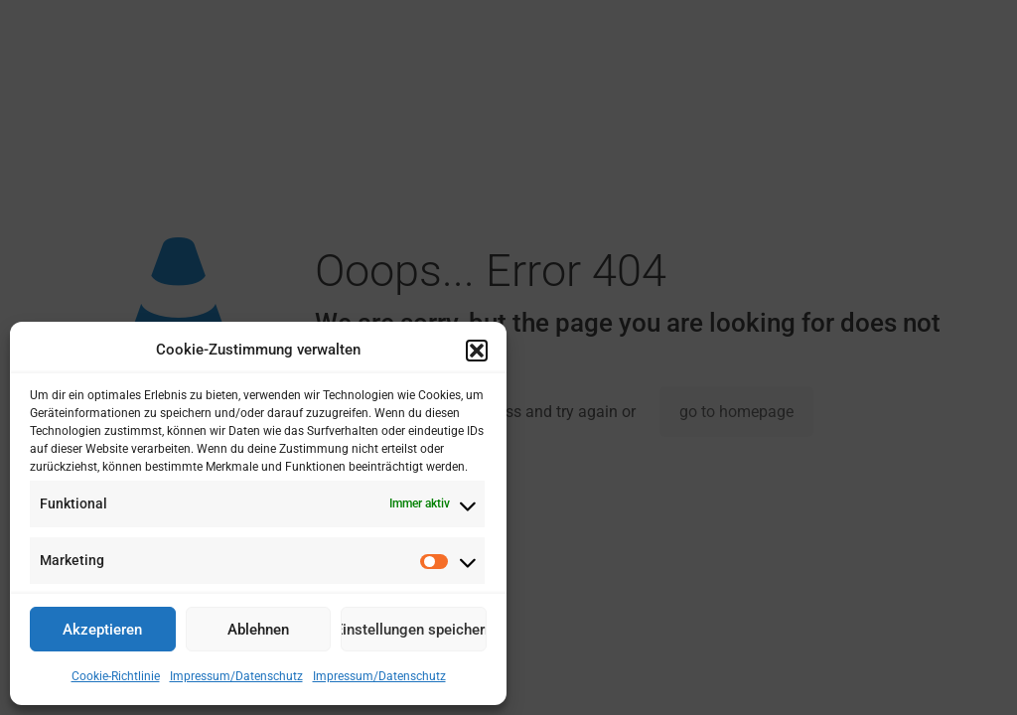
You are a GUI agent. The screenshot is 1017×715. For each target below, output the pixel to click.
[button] (477, 350)
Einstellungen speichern (414, 630)
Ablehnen (258, 630)
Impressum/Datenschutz (236, 676)
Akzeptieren (102, 630)
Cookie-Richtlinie (116, 676)
